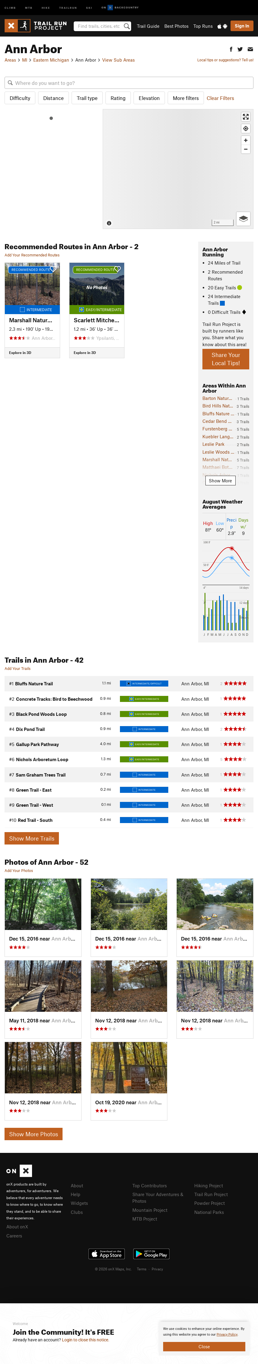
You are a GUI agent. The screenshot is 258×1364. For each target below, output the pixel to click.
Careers (14, 1235)
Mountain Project (149, 1210)
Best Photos (176, 26)
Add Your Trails (18, 668)
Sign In (242, 25)
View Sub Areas (118, 60)
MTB (29, 7)
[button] (231, 48)
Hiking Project (208, 1185)
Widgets (79, 1203)
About (77, 1185)
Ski (89, 7)
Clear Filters (220, 98)
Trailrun (68, 7)
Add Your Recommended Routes (32, 255)
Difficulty (20, 98)
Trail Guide (148, 26)
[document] (204, 1338)
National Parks (209, 1212)
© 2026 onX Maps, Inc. (113, 1269)
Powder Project (209, 1203)
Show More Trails (31, 838)
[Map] (178, 169)
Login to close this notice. (85, 1339)
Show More (220, 480)
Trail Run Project (211, 1194)
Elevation (149, 98)
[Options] (243, 219)
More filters (186, 98)
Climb (10, 7)
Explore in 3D (20, 352)
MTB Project (144, 1218)
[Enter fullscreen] (245, 116)
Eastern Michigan (51, 60)
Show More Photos (33, 1134)
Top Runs (203, 26)
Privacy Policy (227, 1335)
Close (204, 1346)
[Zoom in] (245, 140)
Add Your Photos (19, 870)
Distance (53, 98)
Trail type (87, 98)
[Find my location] (245, 128)
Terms (142, 1269)
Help (75, 1194)
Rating (118, 98)
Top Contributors (149, 1185)
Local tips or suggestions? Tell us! (225, 59)
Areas (10, 60)
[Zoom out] (245, 149)
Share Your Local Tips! (225, 358)
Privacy (157, 1269)
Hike (46, 7)
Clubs (77, 1212)
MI (24, 60)
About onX (17, 1226)
